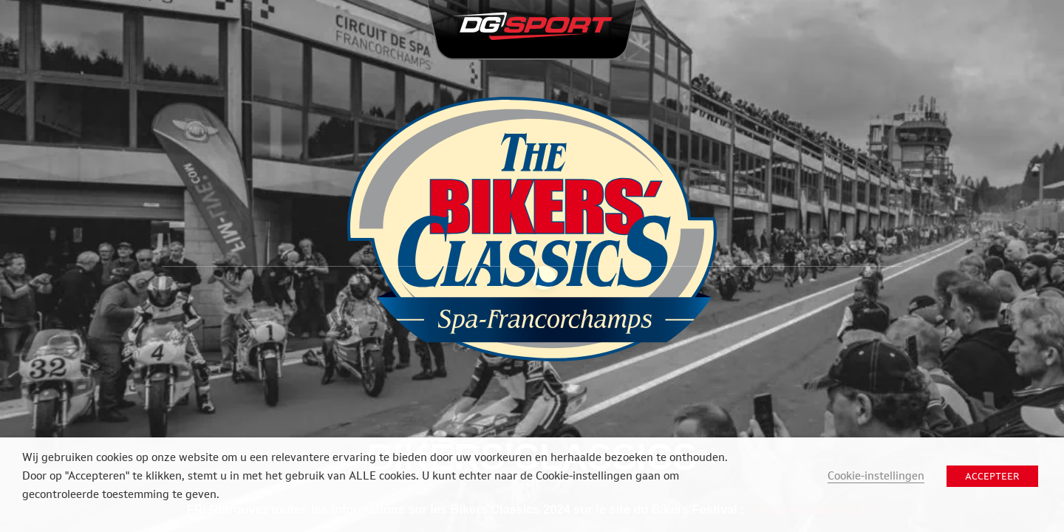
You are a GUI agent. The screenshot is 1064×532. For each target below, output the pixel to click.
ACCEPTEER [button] (992, 476)
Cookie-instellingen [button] (876, 475)
